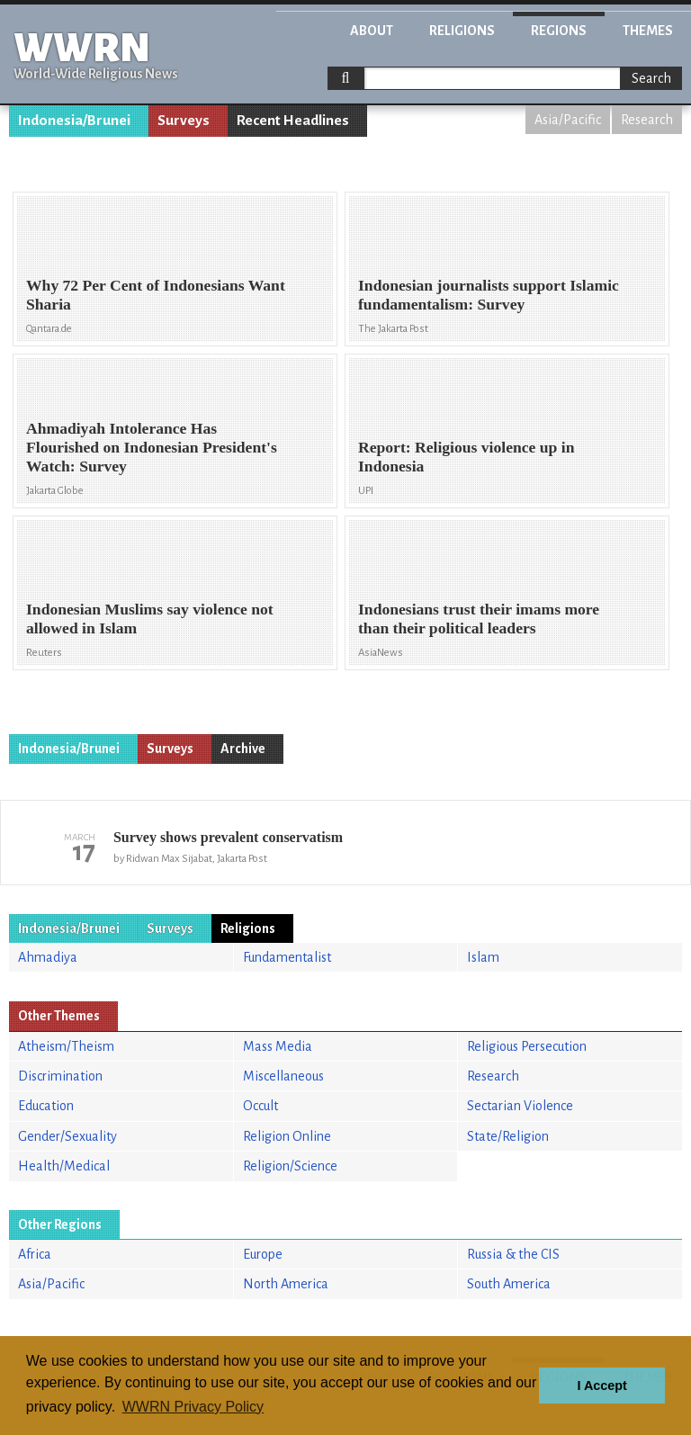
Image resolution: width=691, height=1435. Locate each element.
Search (651, 78)
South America (509, 1284)
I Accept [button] (601, 1385)
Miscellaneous (283, 1076)
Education (46, 1106)
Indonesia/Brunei (74, 120)
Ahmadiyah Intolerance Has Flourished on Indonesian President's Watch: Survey (151, 447)
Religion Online (287, 1136)
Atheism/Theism (66, 1046)
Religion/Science (290, 1166)
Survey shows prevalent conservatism (228, 837)
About (371, 30)
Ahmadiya (47, 957)
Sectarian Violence (520, 1106)
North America (285, 1284)
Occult (260, 1106)
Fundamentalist (287, 957)
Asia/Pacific (567, 119)
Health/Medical (64, 1166)
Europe (263, 1254)
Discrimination (60, 1076)
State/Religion (508, 1136)
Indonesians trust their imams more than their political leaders (478, 618)
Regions (559, 30)
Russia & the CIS (513, 1254)
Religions (462, 30)
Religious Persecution (527, 1046)
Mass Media (277, 1046)
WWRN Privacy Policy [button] (193, 1406)
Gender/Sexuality (67, 1136)
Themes (648, 30)
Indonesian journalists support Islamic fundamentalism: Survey (488, 294)
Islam (483, 957)
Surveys (183, 120)
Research (647, 119)
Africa (34, 1254)
